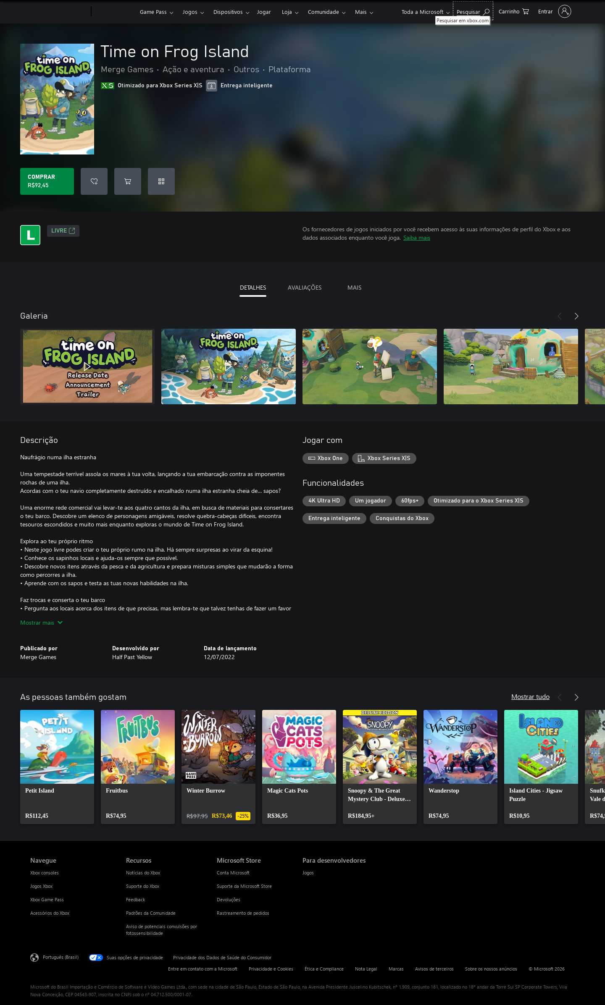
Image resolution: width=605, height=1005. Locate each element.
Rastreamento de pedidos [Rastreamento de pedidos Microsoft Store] (243, 913)
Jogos (190, 11)
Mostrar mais (41, 622)
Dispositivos (228, 11)
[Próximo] (576, 316)
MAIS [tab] (354, 287)
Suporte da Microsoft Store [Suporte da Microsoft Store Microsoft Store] (244, 886)
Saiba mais (416, 237)
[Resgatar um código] (161, 181)
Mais (361, 11)
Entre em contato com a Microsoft (202, 968)
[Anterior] (559, 316)
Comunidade (323, 11)
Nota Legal (366, 968)
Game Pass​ (153, 11)
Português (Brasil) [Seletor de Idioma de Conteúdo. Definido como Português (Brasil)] (61, 957)
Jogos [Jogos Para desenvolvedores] (308, 872)
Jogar (264, 11)
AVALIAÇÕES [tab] (304, 287)
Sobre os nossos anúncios (491, 968)
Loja (287, 11)
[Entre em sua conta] (554, 11)
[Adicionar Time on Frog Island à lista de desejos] (94, 181)
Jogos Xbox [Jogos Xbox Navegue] (41, 886)
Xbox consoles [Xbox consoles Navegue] (44, 872)
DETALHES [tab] (253, 287)
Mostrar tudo (530, 696)
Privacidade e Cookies (271, 968)
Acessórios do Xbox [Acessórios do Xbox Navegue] (49, 913)
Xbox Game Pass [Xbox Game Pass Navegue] (47, 899)
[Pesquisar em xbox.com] (473, 10)
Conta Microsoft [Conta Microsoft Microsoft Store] (233, 872)
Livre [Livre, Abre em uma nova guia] (63, 231)
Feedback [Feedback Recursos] (135, 899)
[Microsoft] (59, 11)
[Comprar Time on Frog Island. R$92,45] (47, 181)
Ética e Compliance (324, 968)
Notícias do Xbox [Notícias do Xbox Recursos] (143, 872)
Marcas (396, 968)
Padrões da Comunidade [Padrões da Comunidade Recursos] (151, 913)
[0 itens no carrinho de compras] (514, 11)
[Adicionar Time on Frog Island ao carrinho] (127, 181)
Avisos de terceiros (434, 968)
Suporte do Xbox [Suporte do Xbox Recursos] (142, 886)
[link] (57, 767)
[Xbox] (114, 11)
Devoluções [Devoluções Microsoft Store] (228, 899)
